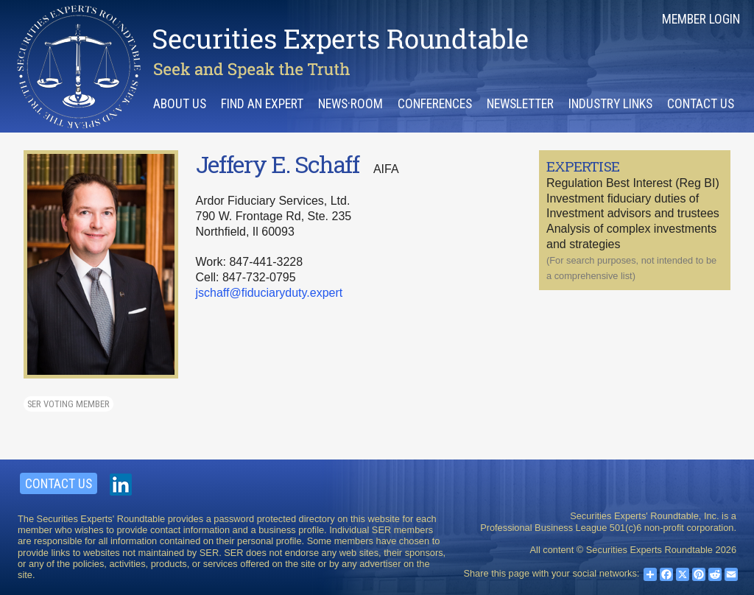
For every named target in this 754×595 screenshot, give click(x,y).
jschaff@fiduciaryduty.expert (269, 292)
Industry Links (610, 103)
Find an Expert (262, 103)
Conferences (435, 103)
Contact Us (700, 103)
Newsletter (520, 103)
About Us (179, 103)
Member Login (701, 19)
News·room (350, 103)
